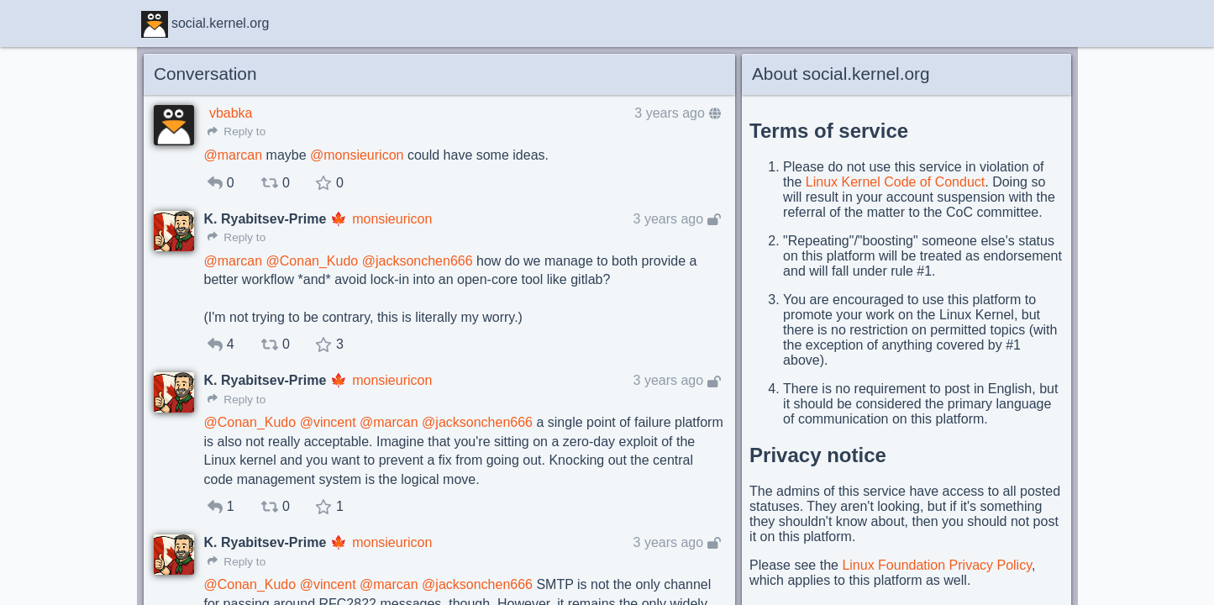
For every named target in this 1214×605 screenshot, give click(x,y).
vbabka (231, 113)
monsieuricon (392, 219)
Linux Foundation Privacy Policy (937, 565)
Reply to (237, 131)
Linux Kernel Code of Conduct (895, 182)
